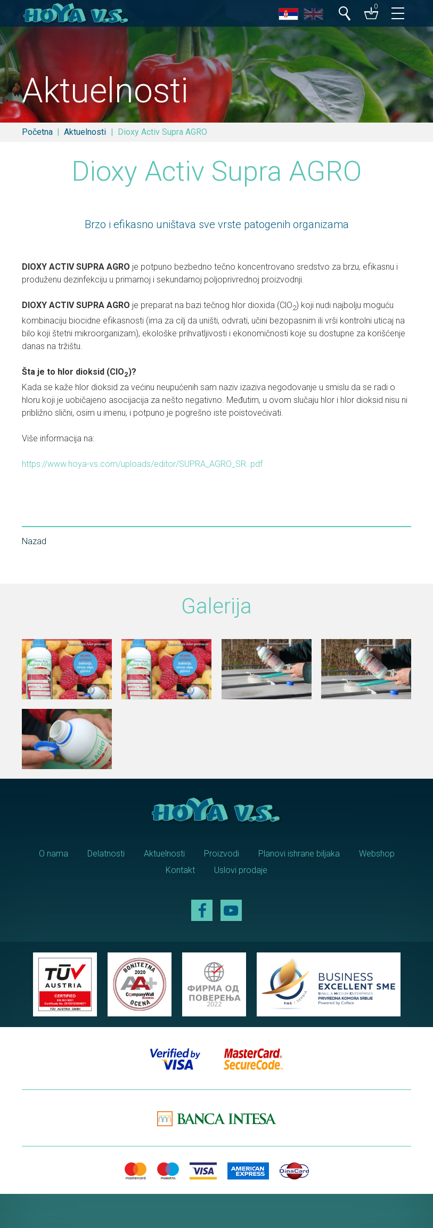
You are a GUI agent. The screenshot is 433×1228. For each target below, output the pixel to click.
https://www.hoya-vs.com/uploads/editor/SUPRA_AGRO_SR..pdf (142, 464)
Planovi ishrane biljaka (299, 854)
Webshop (377, 854)
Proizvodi (221, 854)
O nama (53, 854)
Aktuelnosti (85, 132)
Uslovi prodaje (240, 870)
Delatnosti (106, 854)
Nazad (34, 541)
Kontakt (180, 870)
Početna (37, 132)
